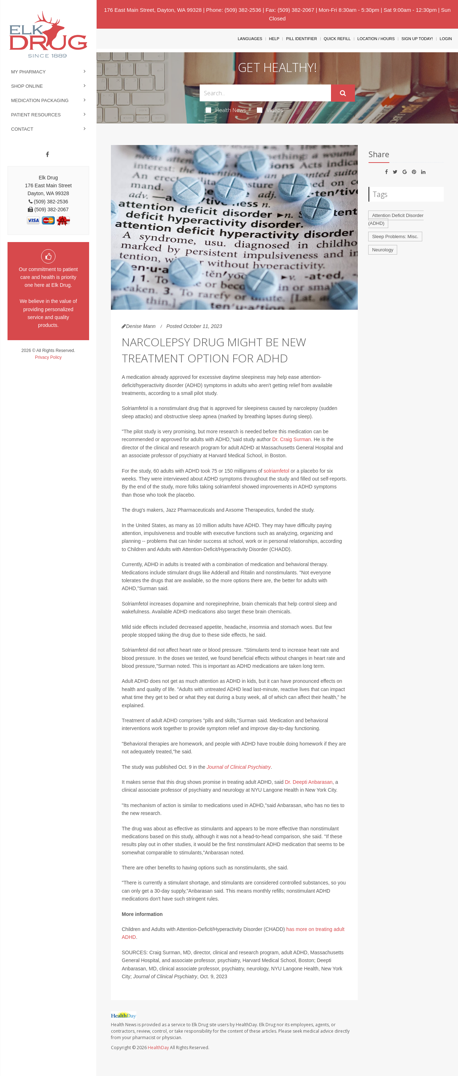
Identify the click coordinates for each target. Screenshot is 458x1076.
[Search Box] (265, 93)
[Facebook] (47, 155)
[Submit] (343, 93)
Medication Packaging (40, 100)
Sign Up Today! (417, 39)
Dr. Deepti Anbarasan (308, 782)
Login (446, 39)
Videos (270, 110)
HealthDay (158, 1047)
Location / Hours (376, 39)
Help (274, 39)
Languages (250, 39)
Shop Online (27, 86)
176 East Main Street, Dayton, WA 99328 (153, 10)
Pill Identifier (301, 39)
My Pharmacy (28, 71)
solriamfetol (276, 471)
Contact (22, 129)
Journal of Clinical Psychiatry (239, 767)
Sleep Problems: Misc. (395, 236)
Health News (226, 110)
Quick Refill (337, 39)
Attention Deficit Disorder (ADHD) (396, 219)
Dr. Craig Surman (291, 439)
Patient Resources (36, 114)
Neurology (382, 249)
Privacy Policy (48, 357)
